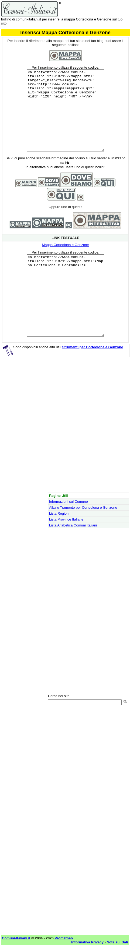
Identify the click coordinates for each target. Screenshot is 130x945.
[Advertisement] (65, 426)
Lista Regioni (59, 513)
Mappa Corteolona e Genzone (65, 245)
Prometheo (63, 938)
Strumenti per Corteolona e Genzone (92, 347)
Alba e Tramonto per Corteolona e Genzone (83, 507)
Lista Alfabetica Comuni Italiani (73, 525)
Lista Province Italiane (66, 519)
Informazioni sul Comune (68, 502)
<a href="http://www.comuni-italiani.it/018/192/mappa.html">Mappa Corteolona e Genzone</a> (65, 295)
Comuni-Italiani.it (16, 938)
